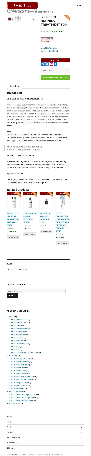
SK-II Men (15, 347)
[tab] (15, 86)
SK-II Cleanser (17, 338)
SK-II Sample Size (18, 323)
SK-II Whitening (18, 332)
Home (9, 12)
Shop (9, 422)
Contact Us (46, 455)
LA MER (12, 356)
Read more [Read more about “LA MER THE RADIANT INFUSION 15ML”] (46, 231)
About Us (39, 455)
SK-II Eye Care (17, 341)
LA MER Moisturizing (20, 365)
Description (15, 86)
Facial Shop (22, 5)
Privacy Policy (56, 455)
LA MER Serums (18, 368)
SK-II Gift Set (16, 326)
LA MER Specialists (19, 383)
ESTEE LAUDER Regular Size (23, 394)
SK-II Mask (16, 350)
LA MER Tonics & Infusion (22, 377)
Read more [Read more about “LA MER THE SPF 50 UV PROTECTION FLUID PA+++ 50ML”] (13, 237)
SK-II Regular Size (18, 320)
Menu (79, 5)
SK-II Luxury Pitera (19, 344)
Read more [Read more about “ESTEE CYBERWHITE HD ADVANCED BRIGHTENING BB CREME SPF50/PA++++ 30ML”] (62, 243)
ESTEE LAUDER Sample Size (23, 397)
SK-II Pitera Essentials (20, 329)
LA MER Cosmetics (19, 386)
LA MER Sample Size (20, 362)
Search (12, 295)
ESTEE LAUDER (15, 391)
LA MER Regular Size (20, 359)
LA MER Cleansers (19, 374)
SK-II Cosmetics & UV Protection (25, 353)
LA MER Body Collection (21, 380)
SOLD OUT (17, 12)
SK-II (58, 114)
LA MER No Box (17, 388)
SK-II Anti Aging (18, 335)
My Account (12, 443)
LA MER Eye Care (18, 371)
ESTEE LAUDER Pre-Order (22, 400)
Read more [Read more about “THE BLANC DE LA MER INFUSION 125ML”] (30, 234)
